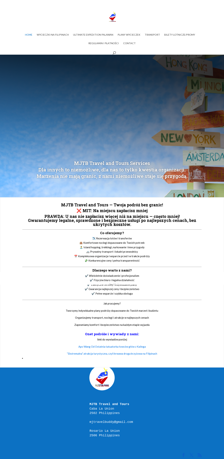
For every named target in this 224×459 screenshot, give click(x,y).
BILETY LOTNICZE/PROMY (179, 35)
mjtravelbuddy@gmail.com (111, 422)
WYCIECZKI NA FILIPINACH (53, 35)
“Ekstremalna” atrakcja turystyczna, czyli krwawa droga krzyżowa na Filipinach (112, 353)
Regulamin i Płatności (103, 43)
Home (28, 35)
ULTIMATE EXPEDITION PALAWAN (93, 35)
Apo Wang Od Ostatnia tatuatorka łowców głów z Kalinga (112, 346)
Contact (129, 43)
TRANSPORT (152, 35)
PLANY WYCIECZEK (129, 35)
